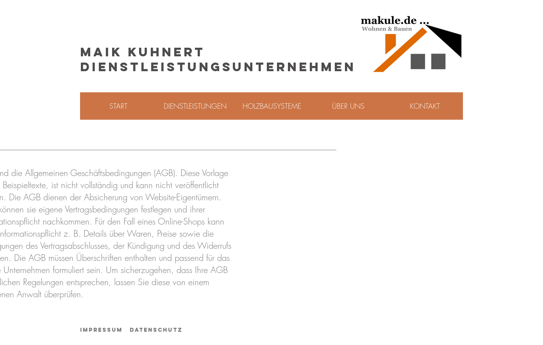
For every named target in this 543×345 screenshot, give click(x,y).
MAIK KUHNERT (142, 52)
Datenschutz (156, 330)
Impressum (101, 330)
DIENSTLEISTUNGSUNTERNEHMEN (218, 67)
